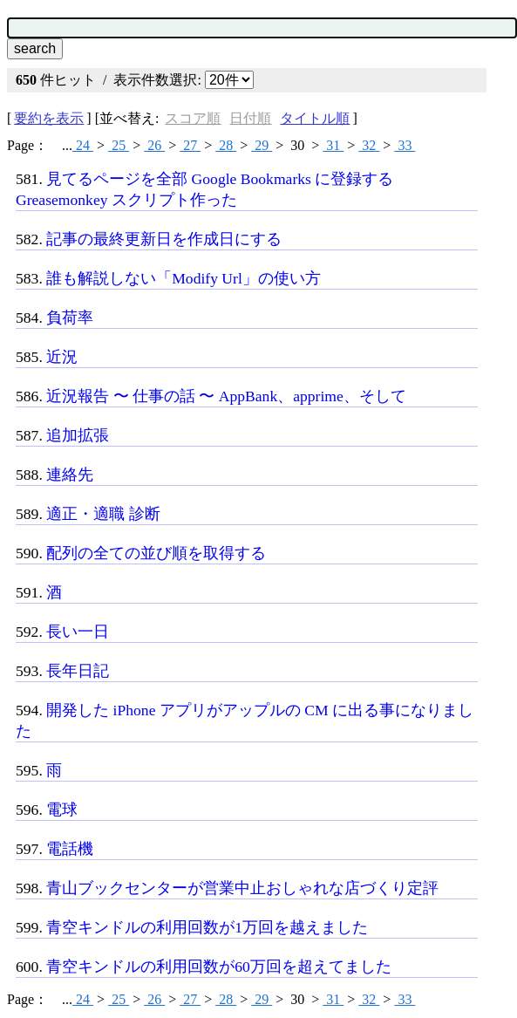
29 (261, 145)
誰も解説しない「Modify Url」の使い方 (183, 278)
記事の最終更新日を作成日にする (164, 239)
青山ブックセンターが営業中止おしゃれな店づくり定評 (242, 888)
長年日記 (77, 671)
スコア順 (193, 118)
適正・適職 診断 (103, 514)
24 (82, 145)
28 (225, 145)
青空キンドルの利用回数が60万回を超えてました (218, 966)
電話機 (69, 848)
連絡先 (69, 474)
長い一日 (77, 631)
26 (154, 145)
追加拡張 (77, 435)
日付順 (250, 118)
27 (190, 145)
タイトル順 (315, 118)
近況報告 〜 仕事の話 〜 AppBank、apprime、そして (226, 396)
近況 (62, 357)
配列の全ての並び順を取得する (156, 553)
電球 (62, 809)
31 (333, 145)
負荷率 (69, 317)
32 (368, 145)
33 (404, 145)
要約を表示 (49, 118)
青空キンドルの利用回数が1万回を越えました (207, 927)
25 (118, 145)
